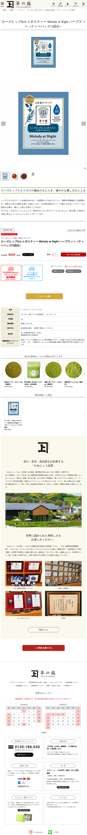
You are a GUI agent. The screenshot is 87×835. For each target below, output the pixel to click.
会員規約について (21, 685)
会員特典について (71, 682)
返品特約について (73, 271)
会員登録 (60, 4)
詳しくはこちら (63, 787)
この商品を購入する (43, 648)
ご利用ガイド (67, 685)
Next (83, 124)
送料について (58, 271)
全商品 (12, 10)
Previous (3, 124)
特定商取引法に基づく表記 (37, 682)
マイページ (68, 4)
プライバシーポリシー (17, 682)
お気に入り (76, 4)
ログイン (53, 4)
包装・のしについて (57, 266)
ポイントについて (55, 682)
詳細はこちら (43, 630)
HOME (4, 10)
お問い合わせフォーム (24, 755)
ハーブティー (21, 10)
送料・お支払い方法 (52, 685)
